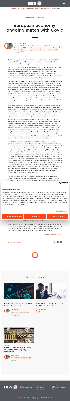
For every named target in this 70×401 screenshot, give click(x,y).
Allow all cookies (57, 216)
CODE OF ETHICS (40, 387)
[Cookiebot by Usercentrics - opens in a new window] (60, 183)
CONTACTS (23, 385)
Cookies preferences (26, 387)
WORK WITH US (40, 385)
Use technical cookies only (13, 216)
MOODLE (54, 385)
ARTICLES (40, 18)
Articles (7, 301)
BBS (30, 18)
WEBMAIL (54, 386)
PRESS (53, 389)
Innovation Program (42, 301)
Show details (60, 211)
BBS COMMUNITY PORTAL (58, 387)
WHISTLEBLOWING (40, 389)
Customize (35, 216)
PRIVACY (22, 386)
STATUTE (38, 386)
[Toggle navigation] (64, 3)
